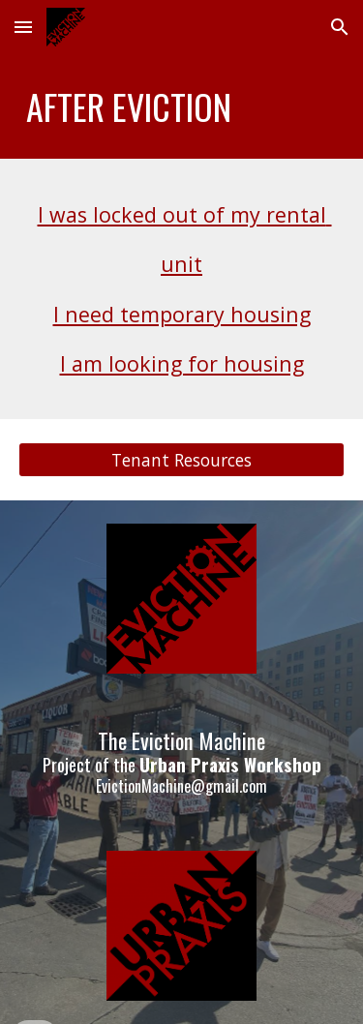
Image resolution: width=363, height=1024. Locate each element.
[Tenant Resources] (182, 460)
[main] (182, 106)
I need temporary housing (182, 314)
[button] (23, 26)
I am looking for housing (182, 363)
